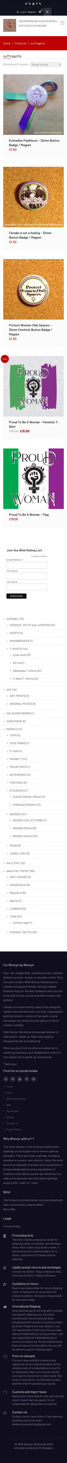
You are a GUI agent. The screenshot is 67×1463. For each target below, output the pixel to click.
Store (9, 1092)
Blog (8, 1104)
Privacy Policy (13, 1129)
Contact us (12, 1123)
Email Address (14, 559)
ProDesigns (46, 1448)
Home (9, 1086)
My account (12, 1111)
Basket (10, 1117)
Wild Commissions (16, 1098)
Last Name (11, 582)
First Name (11, 571)
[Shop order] (45, 64)
